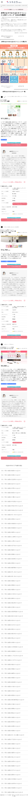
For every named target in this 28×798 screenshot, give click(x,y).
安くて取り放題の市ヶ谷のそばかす (11, 572)
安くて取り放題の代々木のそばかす (11, 514)
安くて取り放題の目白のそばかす (11, 620)
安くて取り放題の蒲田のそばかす (11, 752)
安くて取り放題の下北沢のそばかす (11, 739)
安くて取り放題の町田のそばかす (11, 722)
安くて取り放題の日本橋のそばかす (11, 779)
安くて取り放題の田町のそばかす (11, 563)
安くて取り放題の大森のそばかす (11, 748)
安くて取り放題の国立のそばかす (11, 629)
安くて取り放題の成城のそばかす (11, 744)
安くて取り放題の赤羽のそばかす (11, 761)
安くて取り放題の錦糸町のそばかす (11, 682)
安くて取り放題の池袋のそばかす (11, 717)
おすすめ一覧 (21, 36)
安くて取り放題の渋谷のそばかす (11, 691)
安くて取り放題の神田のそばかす (11, 532)
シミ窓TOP (3, 5)
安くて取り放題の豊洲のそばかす (11, 585)
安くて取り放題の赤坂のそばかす (11, 642)
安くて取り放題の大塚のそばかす (11, 704)
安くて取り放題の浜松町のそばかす (11, 559)
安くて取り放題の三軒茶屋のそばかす (12, 647)
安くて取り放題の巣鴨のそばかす (11, 708)
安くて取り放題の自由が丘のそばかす (12, 510)
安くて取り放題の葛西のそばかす (11, 589)
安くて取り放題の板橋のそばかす (11, 766)
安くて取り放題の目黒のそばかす (11, 475)
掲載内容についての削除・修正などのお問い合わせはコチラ (13, 795)
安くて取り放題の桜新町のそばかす (11, 651)
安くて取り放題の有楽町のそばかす (11, 788)
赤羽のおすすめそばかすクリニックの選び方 (7, 36)
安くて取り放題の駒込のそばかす (11, 713)
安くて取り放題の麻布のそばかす (11, 598)
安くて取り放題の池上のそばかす (11, 757)
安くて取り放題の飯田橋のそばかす (11, 567)
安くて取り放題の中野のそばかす (11, 488)
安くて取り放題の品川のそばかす (11, 484)
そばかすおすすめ (10, 5)
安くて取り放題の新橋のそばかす (11, 554)
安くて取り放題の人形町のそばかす (11, 537)
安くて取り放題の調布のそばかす (11, 774)
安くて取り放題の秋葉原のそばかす (11, 528)
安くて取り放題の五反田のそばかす (11, 479)
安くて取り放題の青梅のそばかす (11, 669)
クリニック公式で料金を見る (14, 145)
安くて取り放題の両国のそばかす (11, 677)
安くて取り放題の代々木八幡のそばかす (12, 735)
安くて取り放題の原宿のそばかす (11, 519)
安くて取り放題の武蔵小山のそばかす (12, 792)
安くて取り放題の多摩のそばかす (11, 726)
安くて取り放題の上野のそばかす (11, 541)
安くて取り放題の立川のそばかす (11, 625)
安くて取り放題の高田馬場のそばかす (12, 611)
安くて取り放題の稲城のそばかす (11, 730)
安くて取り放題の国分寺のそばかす (11, 633)
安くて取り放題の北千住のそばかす (11, 545)
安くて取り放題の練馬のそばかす (11, 673)
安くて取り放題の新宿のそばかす (11, 695)
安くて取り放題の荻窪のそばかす (11, 492)
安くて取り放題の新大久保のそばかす (12, 616)
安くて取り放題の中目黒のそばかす (11, 501)
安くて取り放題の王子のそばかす (11, 770)
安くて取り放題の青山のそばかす (11, 638)
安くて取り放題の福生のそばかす (11, 664)
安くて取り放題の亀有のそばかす (11, 550)
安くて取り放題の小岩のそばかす (11, 686)
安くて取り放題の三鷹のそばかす (11, 497)
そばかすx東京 (18, 5)
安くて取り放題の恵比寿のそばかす (11, 603)
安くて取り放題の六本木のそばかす (11, 594)
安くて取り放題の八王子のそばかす (11, 660)
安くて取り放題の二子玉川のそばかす (12, 655)
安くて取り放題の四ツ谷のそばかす (11, 576)
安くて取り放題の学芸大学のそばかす (12, 506)
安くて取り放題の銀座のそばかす (11, 470)
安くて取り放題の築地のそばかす (11, 581)
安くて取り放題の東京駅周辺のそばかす (12, 700)
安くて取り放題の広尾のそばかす (11, 607)
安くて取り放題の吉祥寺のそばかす (11, 783)
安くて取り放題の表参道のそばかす (11, 523)
